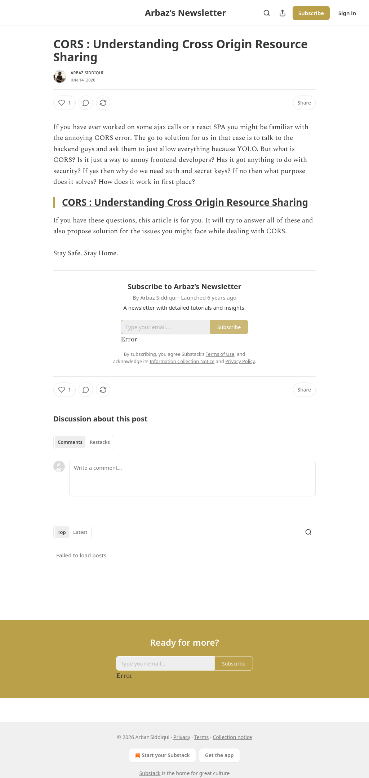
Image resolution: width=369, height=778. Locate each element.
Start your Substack (162, 755)
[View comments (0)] (86, 103)
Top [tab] (62, 532)
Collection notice (232, 737)
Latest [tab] (80, 532)
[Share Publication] (282, 13)
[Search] (266, 13)
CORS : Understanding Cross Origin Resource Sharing (185, 202)
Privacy (181, 737)
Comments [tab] (70, 442)
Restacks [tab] (100, 442)
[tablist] (83, 442)
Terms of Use (220, 354)
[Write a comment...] (192, 478)
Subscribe (311, 13)
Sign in (347, 13)
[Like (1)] (64, 103)
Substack (150, 773)
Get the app (219, 755)
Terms (201, 737)
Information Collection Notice (182, 361)
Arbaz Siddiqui (87, 72)
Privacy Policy (240, 361)
